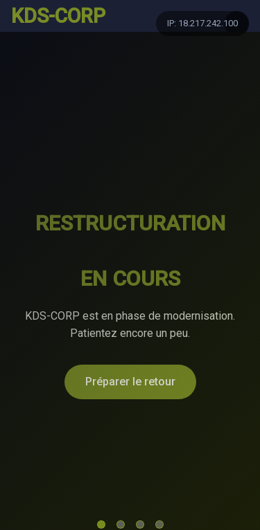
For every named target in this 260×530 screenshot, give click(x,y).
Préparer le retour (130, 381)
